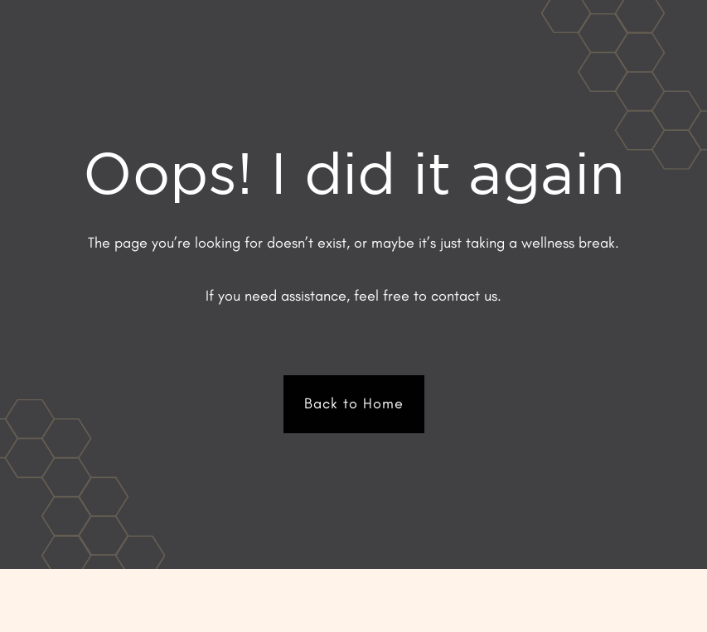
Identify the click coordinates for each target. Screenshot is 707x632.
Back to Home (354, 403)
